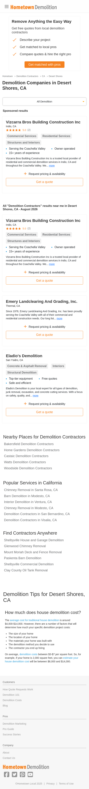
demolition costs (28, 654)
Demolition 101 (11, 694)
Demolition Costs (12, 700)
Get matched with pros (44, 64)
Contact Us (9, 758)
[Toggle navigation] (6, 6)
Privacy (50, 783)
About (6, 752)
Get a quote (44, 182)
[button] (7, 774)
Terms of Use (66, 783)
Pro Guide (8, 729)
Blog (5, 705)
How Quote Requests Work (18, 689)
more (52, 165)
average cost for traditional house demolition (34, 620)
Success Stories (12, 734)
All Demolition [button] (44, 101)
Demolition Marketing (14, 723)
